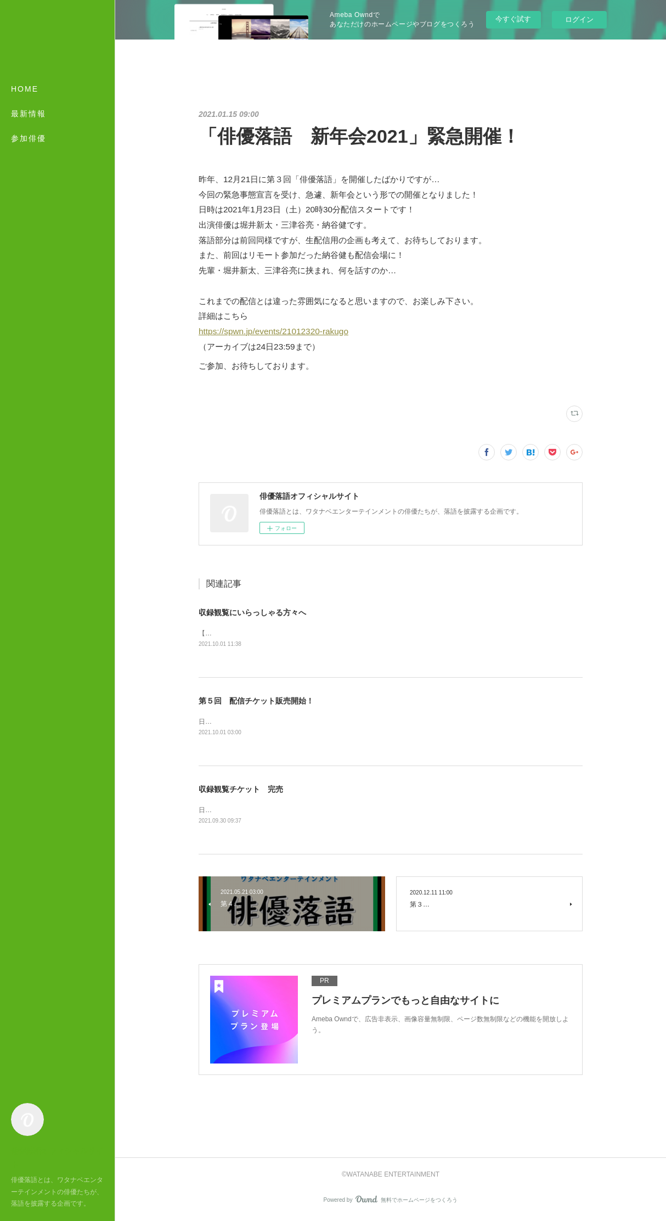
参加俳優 (28, 138)
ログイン (579, 19)
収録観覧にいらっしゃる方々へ (252, 612)
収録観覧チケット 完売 (241, 790)
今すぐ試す (513, 19)
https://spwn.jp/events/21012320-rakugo (273, 331)
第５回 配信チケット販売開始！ (256, 701)
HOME (24, 89)
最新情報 (28, 113)
